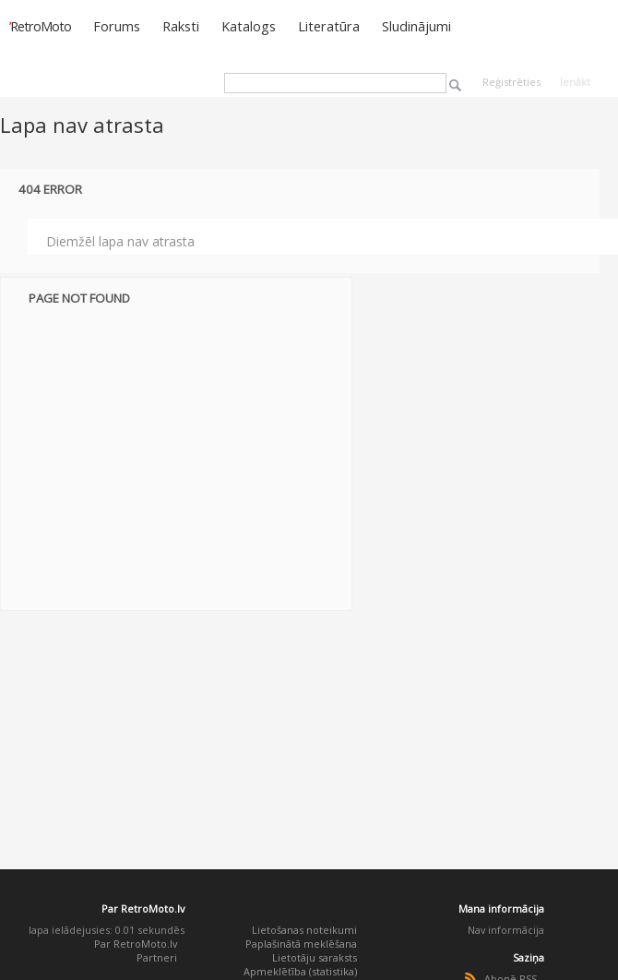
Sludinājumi (416, 26)
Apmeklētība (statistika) (300, 971)
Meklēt (455, 85)
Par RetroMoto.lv (135, 943)
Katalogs (248, 26)
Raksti (180, 26)
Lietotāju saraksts (314, 957)
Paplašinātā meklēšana (301, 943)
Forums (116, 26)
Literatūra (329, 26)
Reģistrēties (511, 82)
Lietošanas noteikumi (304, 930)
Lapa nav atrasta (82, 124)
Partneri (157, 957)
